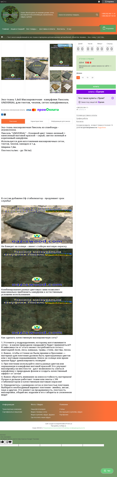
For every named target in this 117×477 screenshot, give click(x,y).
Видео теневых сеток (39, 412)
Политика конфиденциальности (74, 428)
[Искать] (97, 14)
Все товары (31, 29)
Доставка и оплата (47, 29)
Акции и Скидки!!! (17, 29)
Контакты (61, 29)
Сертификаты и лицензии (12, 412)
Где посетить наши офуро (41, 417)
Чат (107, 471)
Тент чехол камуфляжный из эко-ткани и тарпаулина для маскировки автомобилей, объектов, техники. (46, 37)
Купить (96, 87)
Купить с (96, 92)
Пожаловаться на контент (52, 428)
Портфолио (63, 415)
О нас (69, 29)
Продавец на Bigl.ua (58, 426)
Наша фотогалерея (38, 409)
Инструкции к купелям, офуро (70, 412)
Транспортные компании (11, 409)
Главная (5, 29)
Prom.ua (69, 423)
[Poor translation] (9, 442)
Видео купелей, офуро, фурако (43, 415)
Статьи (62, 409)
